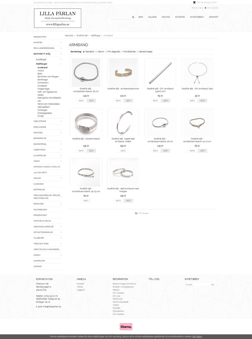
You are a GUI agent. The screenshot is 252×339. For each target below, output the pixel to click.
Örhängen (42, 110)
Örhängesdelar (45, 113)
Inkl (209, 8)
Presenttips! (40, 37)
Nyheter (180, 17)
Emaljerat (42, 86)
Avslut (41, 70)
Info (81, 100)
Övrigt (41, 116)
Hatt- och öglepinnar (47, 92)
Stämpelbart (44, 107)
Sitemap (38, 266)
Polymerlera (40, 209)
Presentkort (40, 215)
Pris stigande (114, 51)
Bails (40, 73)
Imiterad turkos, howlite (47, 167)
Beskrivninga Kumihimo (124, 283)
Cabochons (48, 150)
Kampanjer (39, 261)
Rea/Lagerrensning (48, 48)
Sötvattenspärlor (48, 232)
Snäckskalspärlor (48, 227)
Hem (140, 17)
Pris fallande (129, 51)
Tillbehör (48, 238)
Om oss (166, 17)
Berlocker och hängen (48, 76)
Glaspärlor (48, 155)
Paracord (48, 204)
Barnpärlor (40, 138)
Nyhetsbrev (197, 17)
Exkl (216, 8)
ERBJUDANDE (40, 127)
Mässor (116, 290)
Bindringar (50, 79)
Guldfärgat (49, 59)
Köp (91, 100)
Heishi (48, 161)
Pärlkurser (118, 299)
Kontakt (213, 17)
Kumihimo (39, 184)
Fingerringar (44, 89)
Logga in (81, 290)
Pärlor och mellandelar (49, 104)
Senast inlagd (145, 51)
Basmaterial (48, 144)
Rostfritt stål (48, 54)
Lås (39, 101)
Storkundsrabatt (120, 302)
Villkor (152, 17)
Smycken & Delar (42, 221)
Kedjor (41, 95)
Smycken (48, 133)
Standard (89, 51)
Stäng (199, 336)
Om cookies (118, 293)
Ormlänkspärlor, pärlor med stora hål (48, 196)
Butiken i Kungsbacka (123, 287)
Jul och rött (40, 172)
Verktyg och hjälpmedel (47, 249)
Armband (42, 67)
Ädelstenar (48, 121)
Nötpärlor (39, 189)
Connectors (43, 82)
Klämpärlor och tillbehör (49, 98)
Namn (101, 51)
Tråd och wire (48, 244)
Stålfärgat (49, 64)
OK (212, 284)
